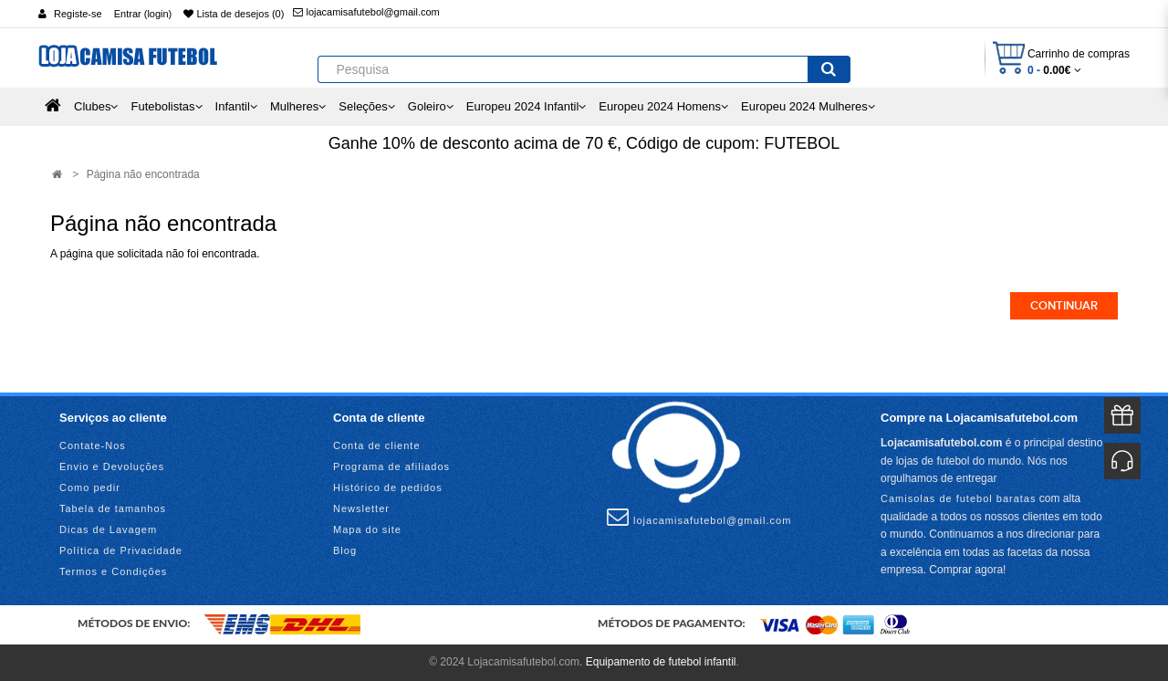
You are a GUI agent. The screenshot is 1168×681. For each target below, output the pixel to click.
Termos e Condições (113, 571)
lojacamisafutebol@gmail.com (366, 11)
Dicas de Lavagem (108, 529)
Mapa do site (367, 529)
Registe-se (78, 13)
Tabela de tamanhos (112, 508)
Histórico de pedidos (388, 487)
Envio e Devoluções (111, 466)
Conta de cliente (377, 445)
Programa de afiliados (391, 466)
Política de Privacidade (120, 550)
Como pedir (89, 487)
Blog (345, 550)
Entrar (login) (143, 13)
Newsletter (361, 508)
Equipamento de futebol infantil (661, 661)
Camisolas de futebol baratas (958, 498)
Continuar (1064, 306)
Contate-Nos (92, 445)
